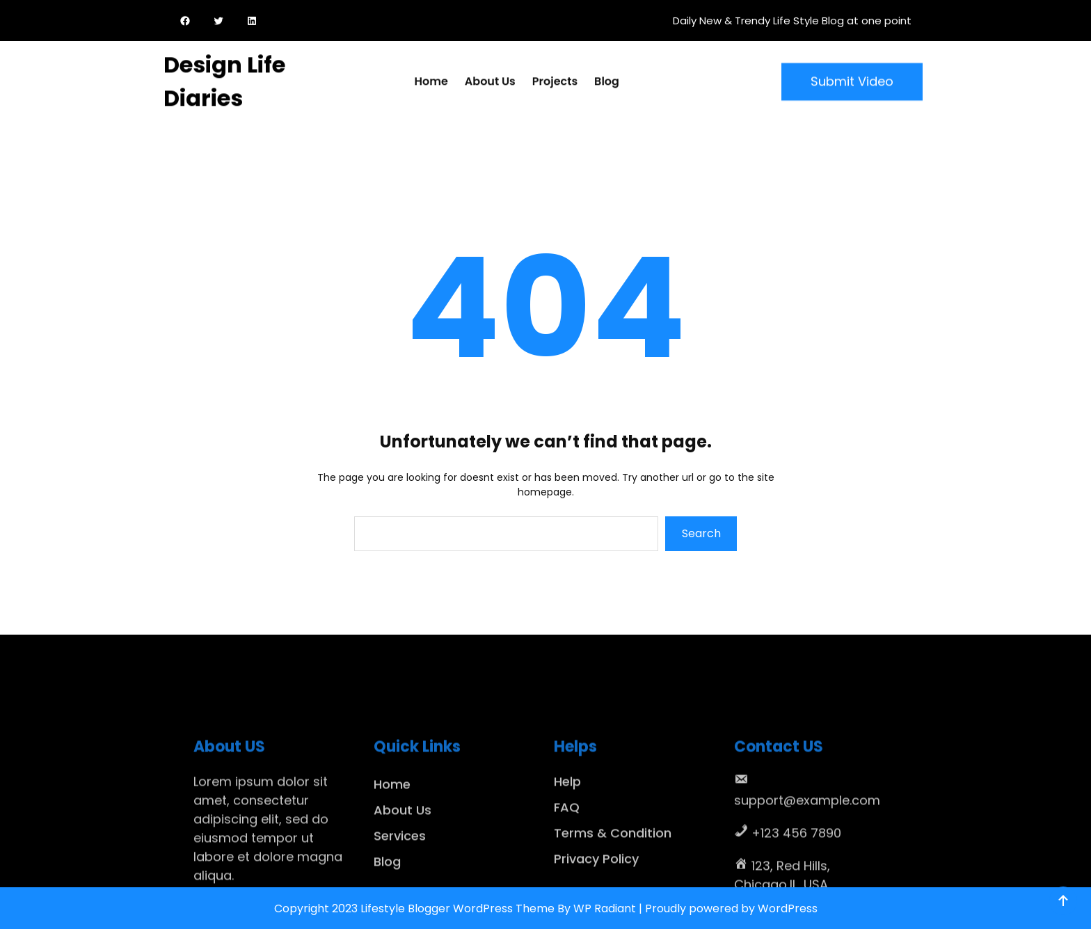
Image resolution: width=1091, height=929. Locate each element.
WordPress (788, 908)
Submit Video (852, 78)
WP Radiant (604, 908)
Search (701, 533)
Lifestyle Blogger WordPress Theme (457, 908)
